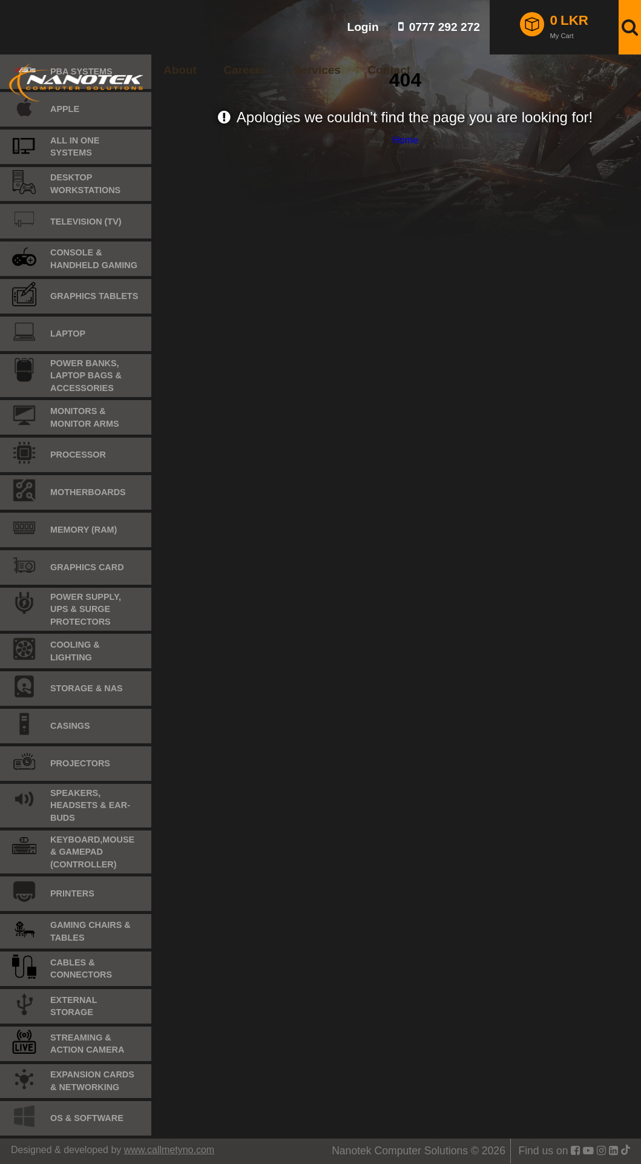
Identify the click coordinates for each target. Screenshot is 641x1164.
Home (405, 140)
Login (362, 27)
